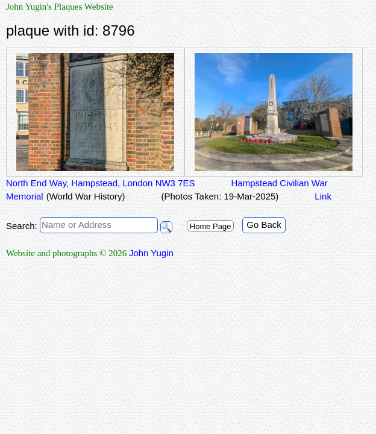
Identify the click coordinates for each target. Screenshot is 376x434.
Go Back (263, 224)
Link (323, 196)
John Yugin (151, 253)
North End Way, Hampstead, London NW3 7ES (100, 183)
